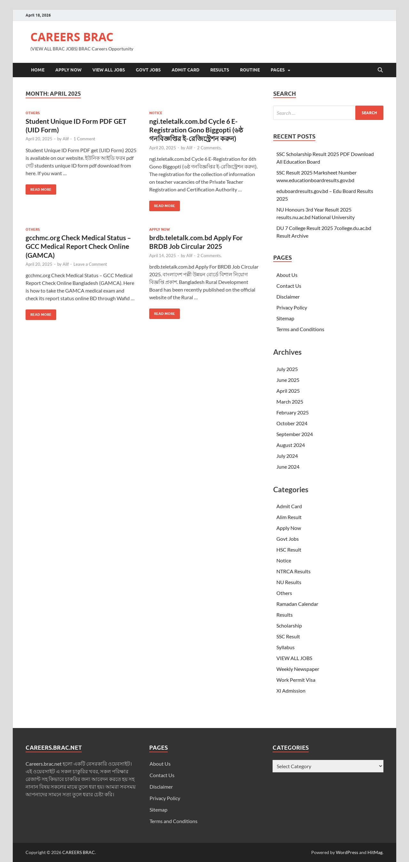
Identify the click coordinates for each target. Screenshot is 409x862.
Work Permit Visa (295, 680)
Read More (38, 188)
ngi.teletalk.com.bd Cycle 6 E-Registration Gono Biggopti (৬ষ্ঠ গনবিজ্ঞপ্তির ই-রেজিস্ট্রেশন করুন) (196, 130)
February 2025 (292, 412)
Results (219, 69)
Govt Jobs (148, 69)
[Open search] (380, 70)
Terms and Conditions (300, 329)
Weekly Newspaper (297, 669)
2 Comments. (209, 147)
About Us (286, 275)
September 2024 (294, 434)
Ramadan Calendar (297, 604)
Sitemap (285, 318)
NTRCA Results (293, 571)
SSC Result (288, 636)
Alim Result (289, 517)
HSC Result (288, 549)
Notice (155, 113)
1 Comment (84, 138)
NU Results (288, 582)
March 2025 (289, 401)
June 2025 (287, 380)
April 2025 (288, 391)
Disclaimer (288, 297)
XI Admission (290, 690)
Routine (250, 69)
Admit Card (185, 69)
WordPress (347, 852)
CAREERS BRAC (71, 37)
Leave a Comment (90, 264)
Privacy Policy (291, 307)
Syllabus (285, 647)
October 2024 (291, 423)
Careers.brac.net (44, 764)
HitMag (374, 852)
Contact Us (288, 286)
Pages (278, 69)
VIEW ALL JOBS (108, 69)
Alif (66, 138)
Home (37, 69)
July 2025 (287, 369)
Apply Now (68, 69)
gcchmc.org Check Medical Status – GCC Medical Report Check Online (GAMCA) (78, 246)
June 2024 (287, 467)
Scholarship (289, 625)
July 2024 (287, 456)
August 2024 (290, 445)
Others (33, 113)
